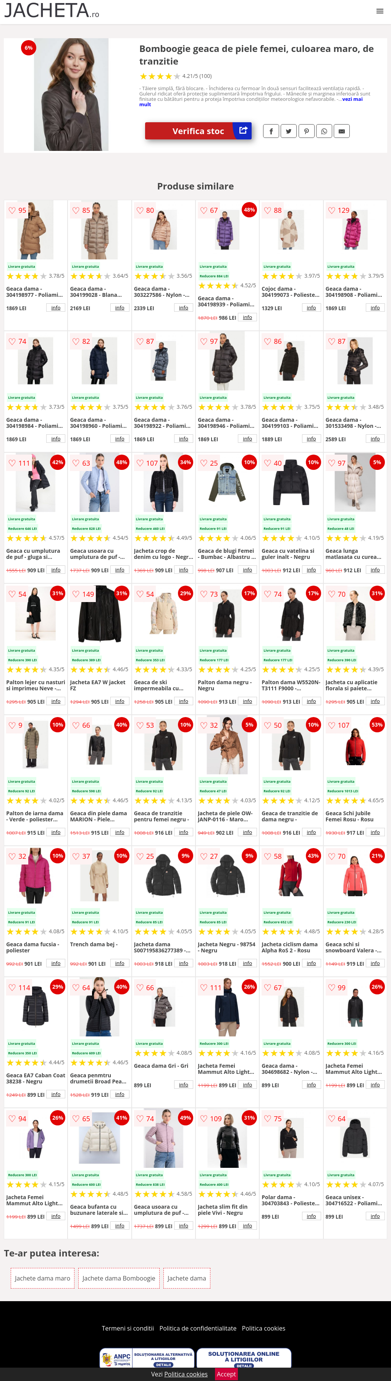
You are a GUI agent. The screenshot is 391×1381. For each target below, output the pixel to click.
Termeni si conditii (128, 1328)
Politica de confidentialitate (198, 1328)
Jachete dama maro (42, 1278)
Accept (226, 1374)
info (55, 307)
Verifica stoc (212, 130)
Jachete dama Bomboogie (118, 1278)
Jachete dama (187, 1278)
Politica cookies (264, 1328)
